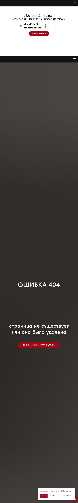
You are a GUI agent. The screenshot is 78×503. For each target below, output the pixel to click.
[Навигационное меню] (75, 3)
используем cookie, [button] (48, 491)
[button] (32, 27)
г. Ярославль (51, 27)
